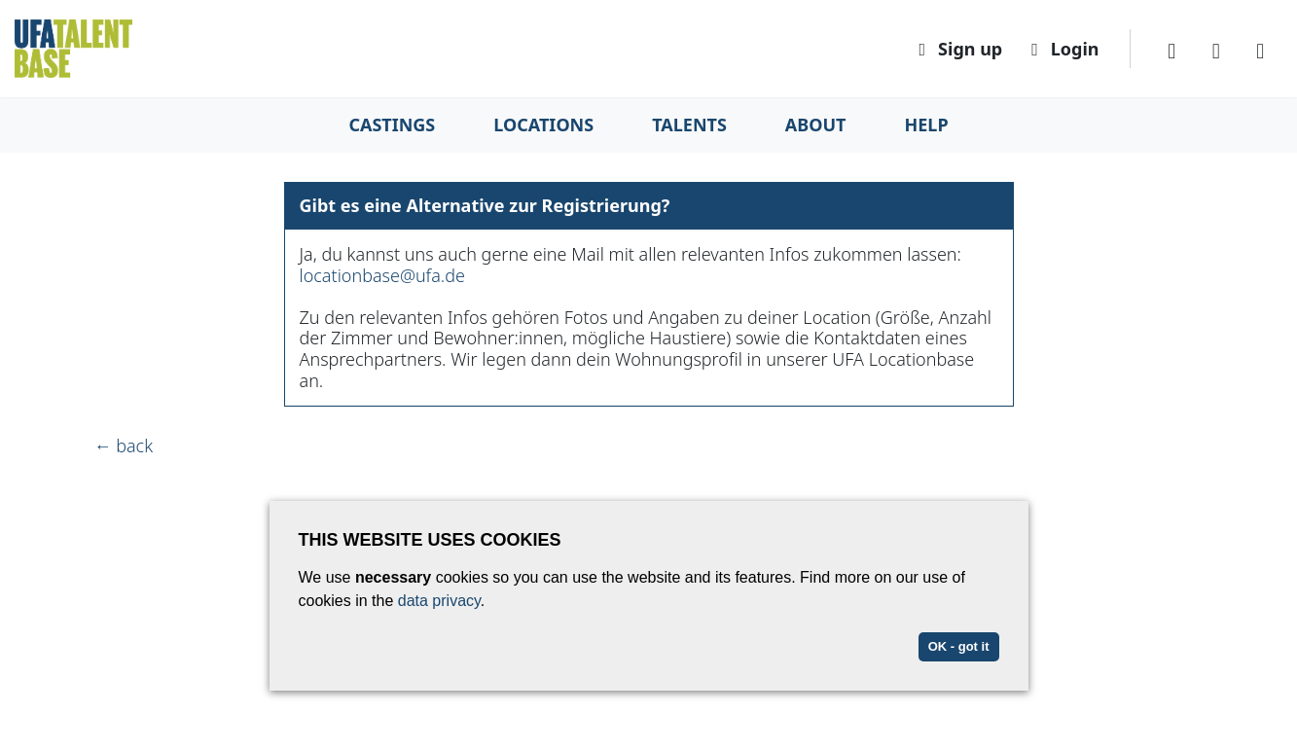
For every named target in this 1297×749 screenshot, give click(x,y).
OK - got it (959, 646)
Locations (543, 124)
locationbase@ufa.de (382, 275)
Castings (391, 124)
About (816, 124)
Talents (689, 124)
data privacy (439, 600)
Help (927, 124)
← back (124, 445)
